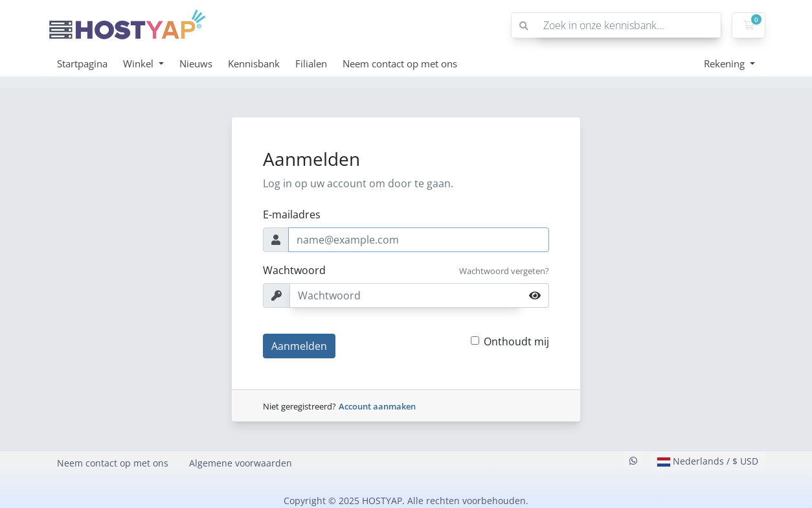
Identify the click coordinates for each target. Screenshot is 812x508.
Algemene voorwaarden (240, 463)
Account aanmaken (377, 406)
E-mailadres (292, 214)
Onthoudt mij (516, 341)
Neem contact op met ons (400, 63)
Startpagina (82, 63)
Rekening (725, 63)
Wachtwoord (294, 270)
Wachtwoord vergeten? (504, 271)
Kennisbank (254, 63)
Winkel (139, 63)
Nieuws (195, 63)
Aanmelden (299, 346)
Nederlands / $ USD (707, 461)
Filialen (311, 63)
